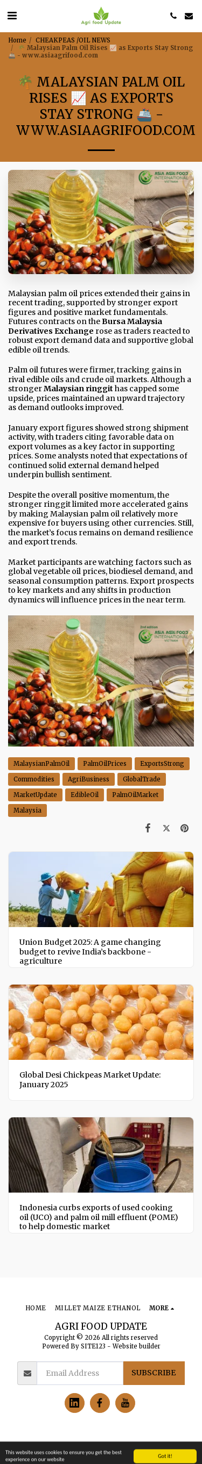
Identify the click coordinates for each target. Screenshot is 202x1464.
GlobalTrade (142, 779)
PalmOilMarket (135, 795)
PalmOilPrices (105, 763)
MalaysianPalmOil (41, 763)
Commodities (33, 779)
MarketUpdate (35, 795)
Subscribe (153, 1372)
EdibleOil (85, 795)
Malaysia (27, 810)
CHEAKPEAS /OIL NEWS (73, 40)
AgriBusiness (88, 779)
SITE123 (93, 1346)
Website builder (137, 1346)
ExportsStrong (162, 763)
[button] (12, 15)
